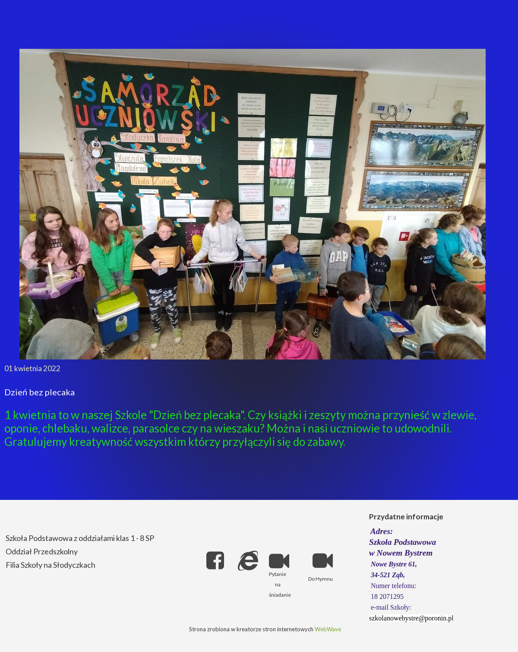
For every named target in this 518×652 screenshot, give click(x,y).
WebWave (328, 629)
